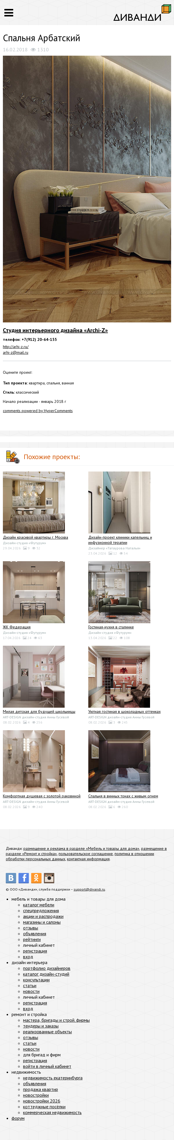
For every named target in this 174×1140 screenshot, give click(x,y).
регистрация (35, 951)
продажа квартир (40, 1089)
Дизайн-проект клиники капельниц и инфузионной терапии (120, 540)
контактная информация (88, 858)
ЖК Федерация (17, 627)
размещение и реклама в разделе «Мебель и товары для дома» (81, 848)
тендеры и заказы (41, 1026)
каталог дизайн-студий (46, 974)
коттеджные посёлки (44, 1106)
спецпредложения (41, 910)
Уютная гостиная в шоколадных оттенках (124, 711)
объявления (34, 933)
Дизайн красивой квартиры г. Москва (35, 537)
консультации (36, 980)
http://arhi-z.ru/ (16, 346)
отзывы (30, 928)
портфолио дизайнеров (46, 968)
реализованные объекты (47, 1031)
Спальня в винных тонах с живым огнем (123, 796)
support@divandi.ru (89, 889)
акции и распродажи (43, 916)
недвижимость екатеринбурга (53, 1078)
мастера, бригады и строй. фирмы (56, 1020)
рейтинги (32, 939)
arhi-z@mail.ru (15, 352)
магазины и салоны (42, 922)
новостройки (36, 1095)
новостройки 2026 (41, 1101)
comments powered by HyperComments (38, 410)
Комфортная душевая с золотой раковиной (42, 796)
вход (28, 956)
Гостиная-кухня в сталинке (111, 627)
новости (31, 991)
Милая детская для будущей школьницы (39, 711)
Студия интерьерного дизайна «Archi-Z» (55, 330)
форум (18, 1118)
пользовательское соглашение (86, 853)
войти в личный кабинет (47, 1066)
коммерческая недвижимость (52, 1112)
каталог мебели (38, 905)
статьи (29, 985)
